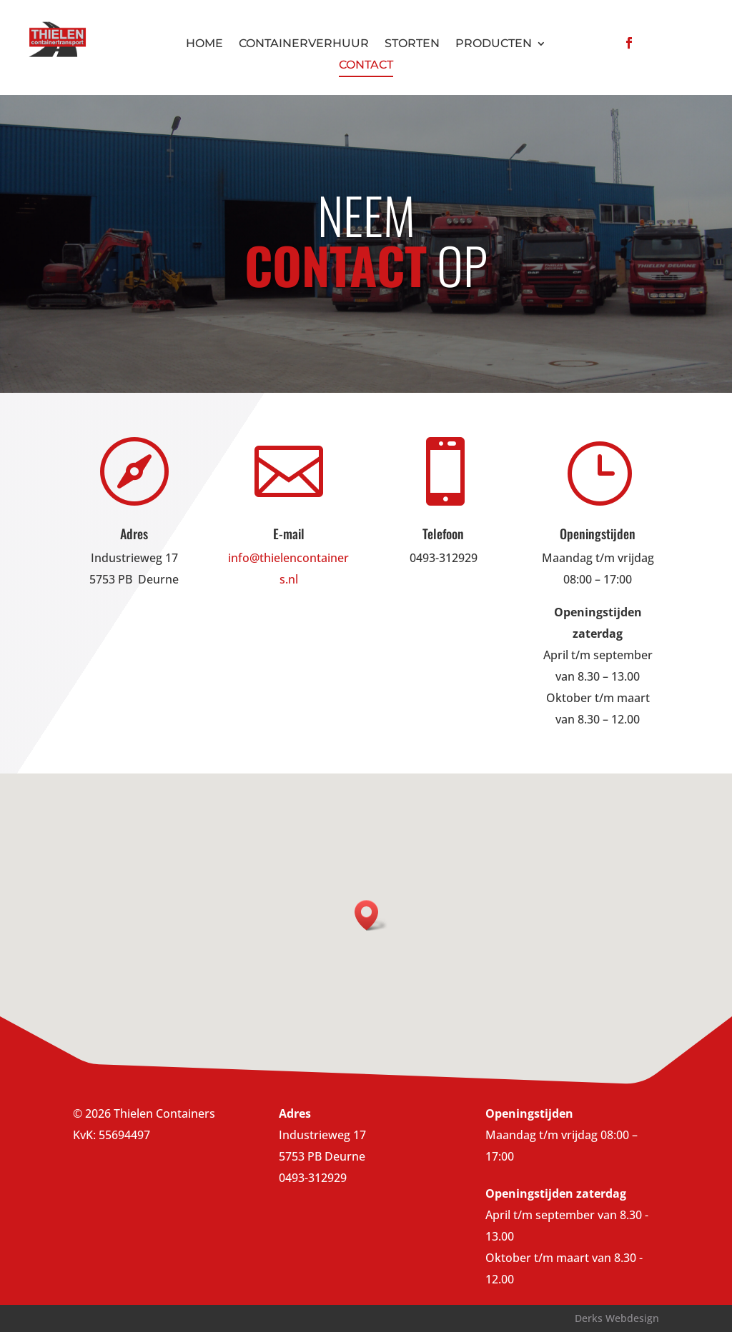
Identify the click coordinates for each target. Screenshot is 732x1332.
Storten (412, 44)
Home (204, 44)
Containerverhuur (304, 44)
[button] (371, 915)
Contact (366, 65)
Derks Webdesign (617, 1318)
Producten (493, 44)
